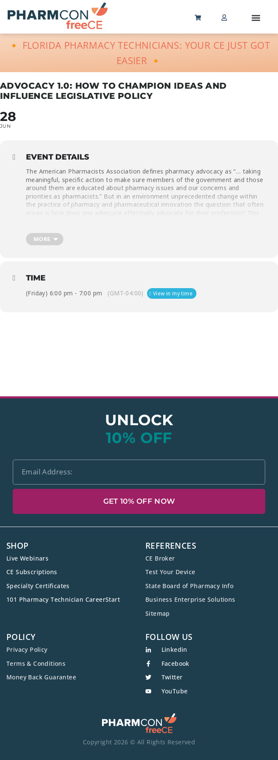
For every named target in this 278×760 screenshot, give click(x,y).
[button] (256, 18)
